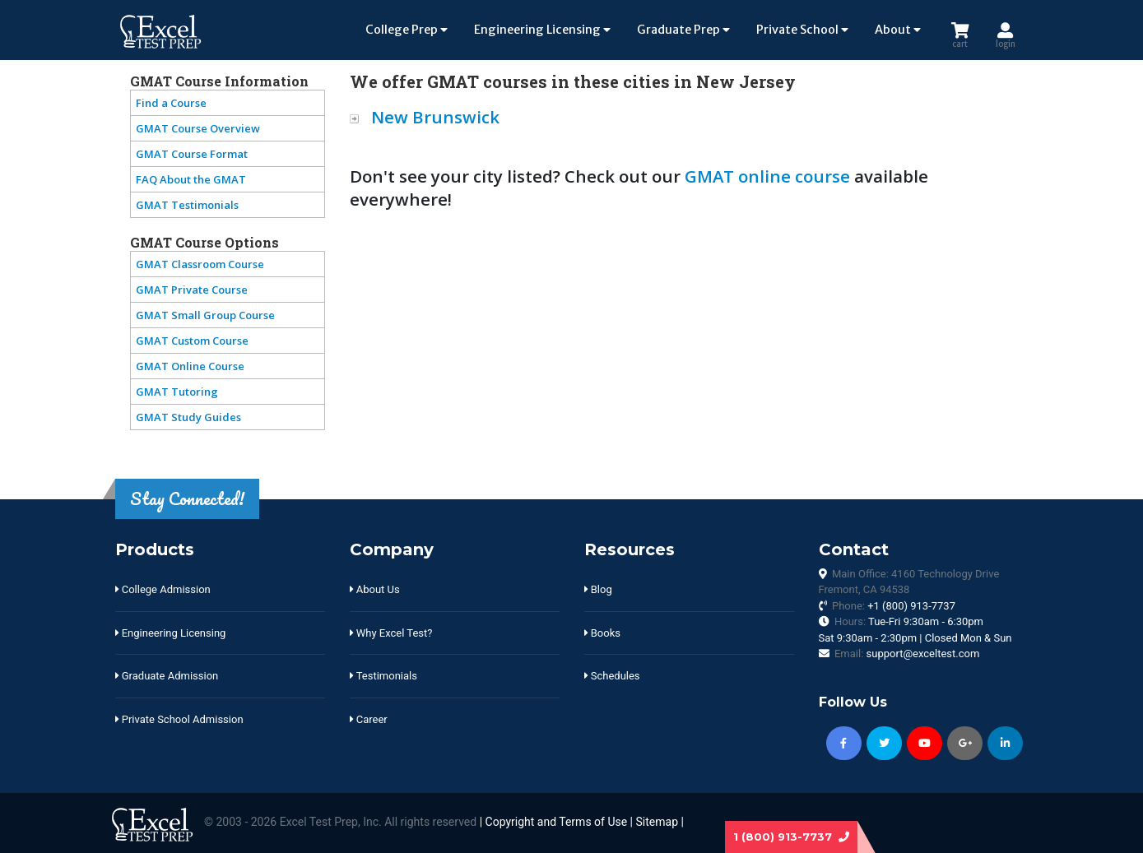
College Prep (406, 29)
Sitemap (657, 821)
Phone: (893, 606)
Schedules (612, 676)
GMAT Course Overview (198, 128)
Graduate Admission (167, 676)
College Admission (163, 589)
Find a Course (171, 102)
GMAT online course (767, 176)
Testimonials (383, 676)
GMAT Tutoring (177, 391)
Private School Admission (179, 719)
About (898, 29)
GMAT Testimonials (187, 204)
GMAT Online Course (190, 366)
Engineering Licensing (542, 29)
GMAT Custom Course (192, 340)
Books (602, 633)
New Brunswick (435, 116)
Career (369, 719)
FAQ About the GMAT (191, 179)
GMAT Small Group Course (205, 315)
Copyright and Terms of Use (557, 821)
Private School (802, 29)
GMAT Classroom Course (200, 264)
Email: (906, 653)
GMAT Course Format (192, 153)
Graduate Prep (683, 29)
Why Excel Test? (391, 633)
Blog (598, 589)
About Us (375, 589)
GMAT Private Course (192, 289)
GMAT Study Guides (188, 417)
